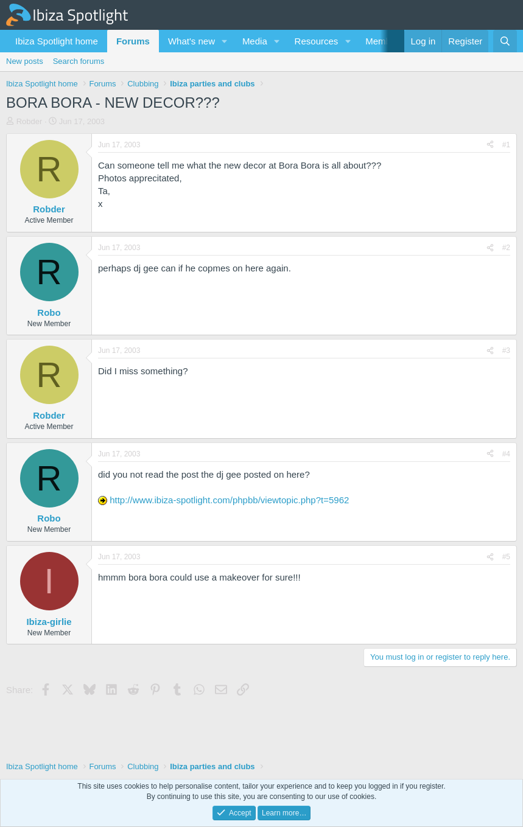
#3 (506, 350)
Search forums (79, 61)
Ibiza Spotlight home (56, 41)
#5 (506, 557)
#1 (506, 145)
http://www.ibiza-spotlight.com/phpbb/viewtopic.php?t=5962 (229, 500)
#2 (506, 247)
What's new (191, 41)
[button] (224, 41)
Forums (133, 41)
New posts (24, 61)
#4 (506, 454)
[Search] (505, 41)
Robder (29, 121)
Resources (317, 41)
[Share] (490, 145)
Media (254, 41)
